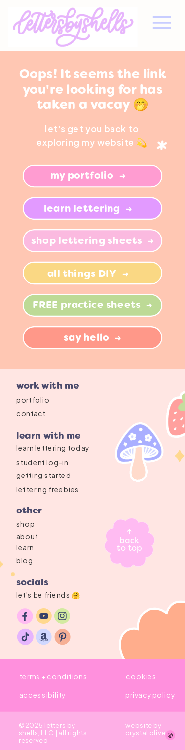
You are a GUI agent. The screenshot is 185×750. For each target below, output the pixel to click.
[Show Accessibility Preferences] (170, 735)
